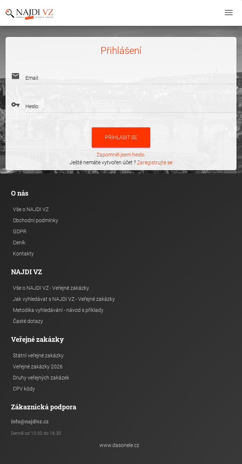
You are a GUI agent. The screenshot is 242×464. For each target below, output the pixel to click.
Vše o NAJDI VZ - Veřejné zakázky (51, 288)
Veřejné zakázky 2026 (38, 367)
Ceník (19, 242)
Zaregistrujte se (154, 162)
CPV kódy (24, 389)
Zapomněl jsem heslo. (121, 155)
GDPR (20, 231)
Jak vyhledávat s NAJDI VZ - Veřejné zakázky (64, 299)
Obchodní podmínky (35, 220)
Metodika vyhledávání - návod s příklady (58, 310)
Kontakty (23, 254)
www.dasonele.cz (119, 445)
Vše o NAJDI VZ (31, 209)
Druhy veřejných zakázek (41, 378)
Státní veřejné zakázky (38, 355)
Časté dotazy (28, 321)
